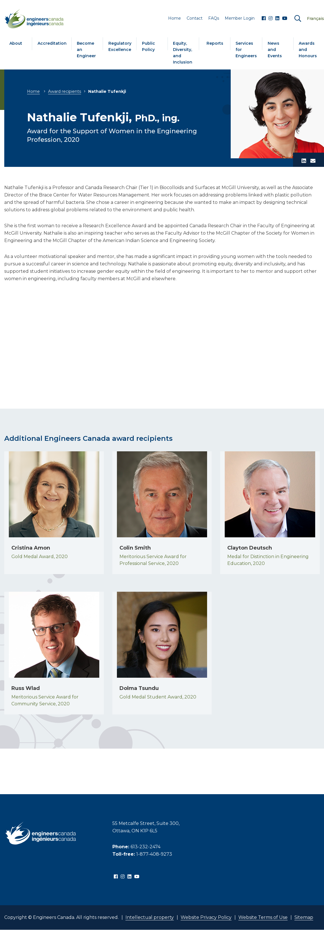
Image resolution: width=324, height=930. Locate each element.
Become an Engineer (86, 49)
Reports (215, 43)
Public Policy (148, 46)
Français (315, 18)
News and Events (275, 49)
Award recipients (64, 91)
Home (33, 91)
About (15, 43)
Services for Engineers (246, 49)
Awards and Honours (308, 49)
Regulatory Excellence (119, 46)
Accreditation (52, 43)
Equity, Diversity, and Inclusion (182, 53)
